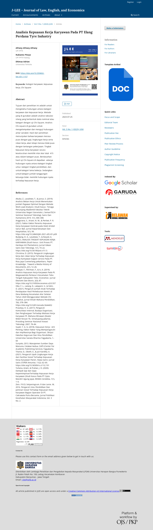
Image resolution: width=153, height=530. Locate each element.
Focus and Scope (112, 117)
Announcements (30, 15)
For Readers (109, 44)
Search (135, 15)
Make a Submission (114, 28)
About (58, 15)
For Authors (109, 48)
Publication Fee (111, 133)
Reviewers (109, 127)
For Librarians (110, 52)
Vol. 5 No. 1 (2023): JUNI (43, 24)
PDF (68, 104)
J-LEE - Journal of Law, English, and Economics (48, 10)
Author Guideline (112, 149)
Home (18, 24)
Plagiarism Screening (114, 165)
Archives (46, 15)
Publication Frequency (115, 159)
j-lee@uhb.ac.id (29, 479)
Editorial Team (111, 122)
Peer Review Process (114, 143)
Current (15, 15)
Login (139, 2)
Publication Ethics (113, 138)
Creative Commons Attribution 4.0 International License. (94, 491)
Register (130, 2)
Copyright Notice (112, 154)
